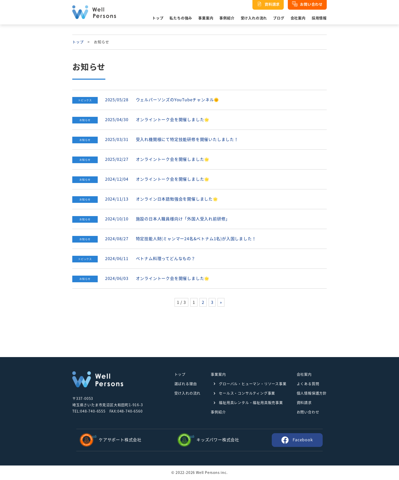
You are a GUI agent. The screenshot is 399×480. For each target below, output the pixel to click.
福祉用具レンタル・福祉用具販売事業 (251, 402)
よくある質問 (308, 384)
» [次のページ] (221, 302)
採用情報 (319, 18)
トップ (157, 18)
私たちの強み (180, 18)
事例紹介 (226, 18)
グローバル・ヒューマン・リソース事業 (252, 384)
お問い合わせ (308, 412)
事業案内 (205, 18)
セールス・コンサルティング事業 (247, 393)
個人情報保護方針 (312, 393)
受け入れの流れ (254, 18)
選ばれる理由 (185, 384)
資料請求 (304, 402)
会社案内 (298, 18)
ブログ (278, 18)
